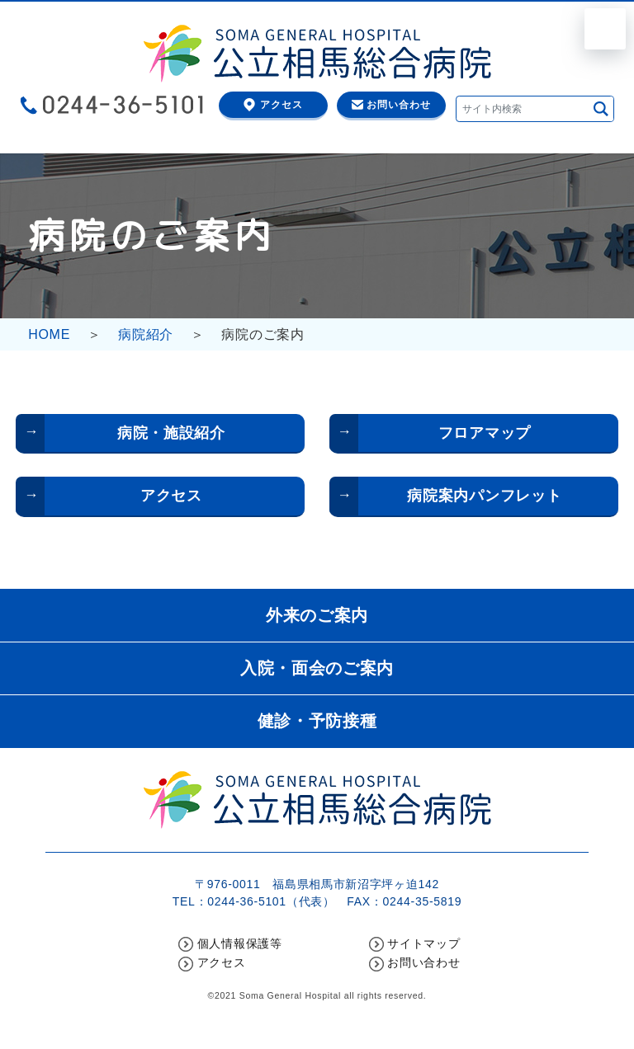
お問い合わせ (399, 104)
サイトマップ (423, 943)
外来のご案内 (317, 615)
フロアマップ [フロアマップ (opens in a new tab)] (484, 433)
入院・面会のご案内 (317, 668)
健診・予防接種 (317, 721)
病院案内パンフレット (484, 495)
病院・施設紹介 (171, 433)
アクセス (281, 104)
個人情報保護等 (239, 943)
